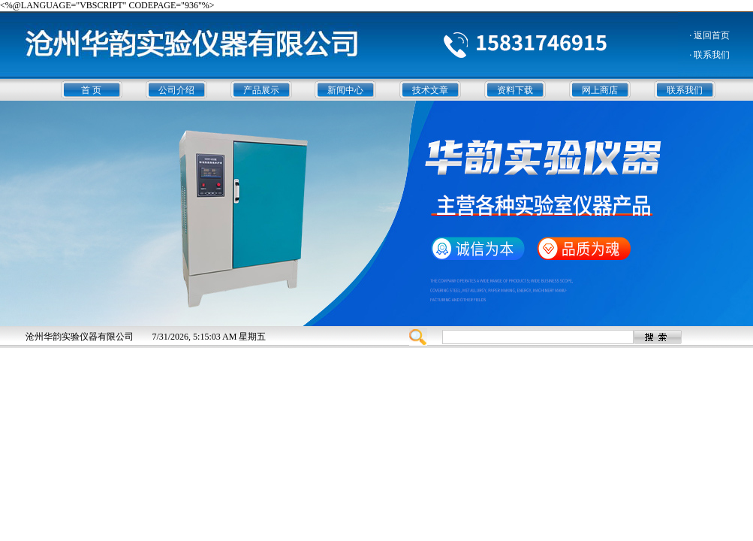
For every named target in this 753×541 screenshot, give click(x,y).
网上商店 (600, 90)
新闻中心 (345, 90)
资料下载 (515, 90)
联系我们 (685, 90)
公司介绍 (176, 90)
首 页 (91, 90)
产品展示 (261, 90)
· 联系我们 (709, 55)
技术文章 (430, 90)
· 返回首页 (709, 35)
